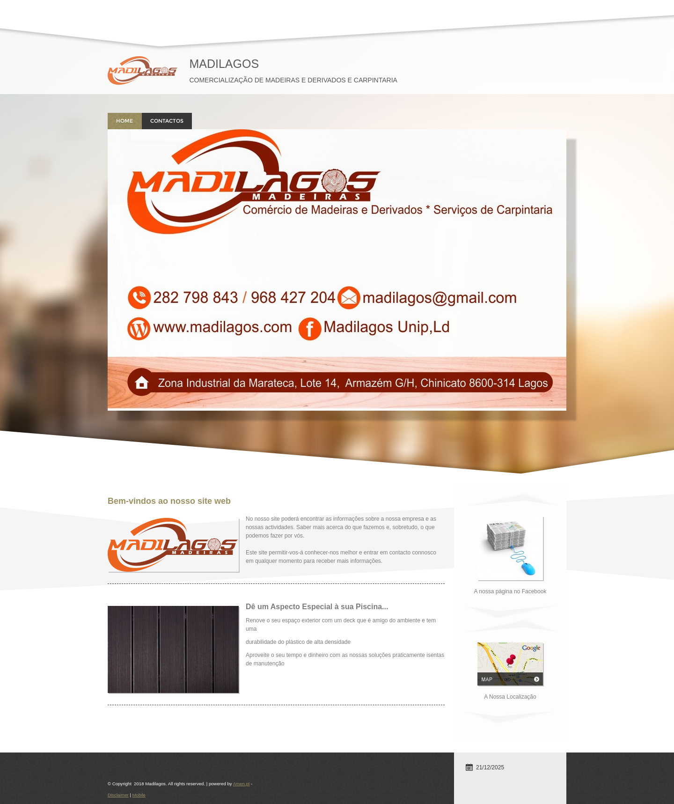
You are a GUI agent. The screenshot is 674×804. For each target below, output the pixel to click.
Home (124, 121)
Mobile (139, 794)
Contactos (166, 121)
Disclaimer (118, 794)
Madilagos (224, 63)
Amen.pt (241, 783)
